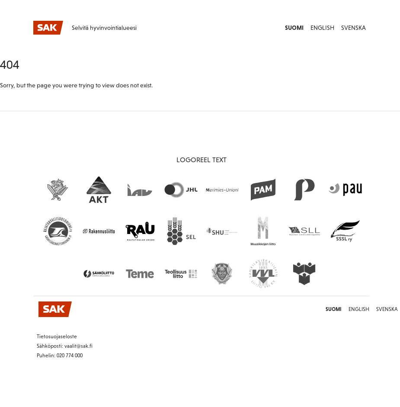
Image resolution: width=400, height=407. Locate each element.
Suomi (294, 27)
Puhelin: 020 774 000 (60, 356)
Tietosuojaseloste (57, 336)
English (322, 27)
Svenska (353, 27)
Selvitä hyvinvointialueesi (104, 27)
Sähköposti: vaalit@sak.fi (65, 346)
